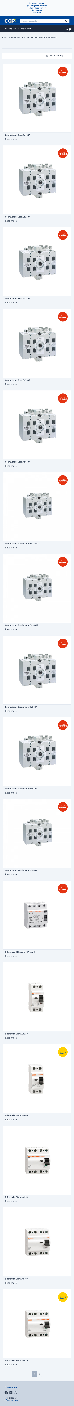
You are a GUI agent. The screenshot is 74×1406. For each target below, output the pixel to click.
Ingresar (12, 28)
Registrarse (26, 28)
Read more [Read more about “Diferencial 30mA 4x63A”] (11, 1364)
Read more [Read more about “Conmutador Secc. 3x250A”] (11, 220)
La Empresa (37, 10)
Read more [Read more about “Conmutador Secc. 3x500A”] (11, 384)
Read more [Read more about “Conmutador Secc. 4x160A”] (11, 466)
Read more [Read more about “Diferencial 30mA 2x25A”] (11, 1037)
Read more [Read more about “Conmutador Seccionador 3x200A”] (11, 711)
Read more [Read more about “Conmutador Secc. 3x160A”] (11, 139)
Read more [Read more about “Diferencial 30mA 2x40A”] (11, 1119)
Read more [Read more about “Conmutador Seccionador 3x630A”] (11, 792)
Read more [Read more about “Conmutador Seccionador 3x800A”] (11, 874)
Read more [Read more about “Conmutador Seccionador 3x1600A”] (11, 629)
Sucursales (37, 12)
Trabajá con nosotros (37, 6)
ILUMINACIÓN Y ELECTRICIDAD (21, 37)
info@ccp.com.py (37, 8)
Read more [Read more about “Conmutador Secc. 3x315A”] (11, 302)
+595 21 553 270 (37, 3)
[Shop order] (60, 55)
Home (4, 37)
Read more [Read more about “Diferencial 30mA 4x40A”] (11, 1282)
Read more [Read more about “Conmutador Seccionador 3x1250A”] (11, 547)
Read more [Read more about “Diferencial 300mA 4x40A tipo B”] (11, 956)
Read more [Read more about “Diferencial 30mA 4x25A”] (11, 1201)
